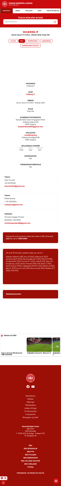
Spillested (30, 133)
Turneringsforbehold (30, 165)
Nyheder (30, 399)
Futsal (31, 467)
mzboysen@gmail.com (14, 205)
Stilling (13, 41)
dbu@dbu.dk (32, 436)
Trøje (21, 148)
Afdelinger (31, 402)
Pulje (30, 109)
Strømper (40, 148)
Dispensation (30, 156)
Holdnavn (30, 84)
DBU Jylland (30, 455)
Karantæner (46, 41)
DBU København (30, 458)
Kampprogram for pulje (30, 45)
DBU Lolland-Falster (30, 461)
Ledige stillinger (30, 408)
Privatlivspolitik (31, 411)
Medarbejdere (30, 405)
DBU (30, 445)
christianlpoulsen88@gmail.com (17, 223)
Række (31, 100)
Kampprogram (33, 41)
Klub (30, 92)
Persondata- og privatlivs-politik (30, 473)
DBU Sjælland (30, 464)
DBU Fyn (30, 452)
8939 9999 (22, 239)
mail (7, 239)
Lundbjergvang (30, 135)
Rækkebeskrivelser (13, 294)
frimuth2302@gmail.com (15, 186)
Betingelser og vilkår (30, 417)
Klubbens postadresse (30, 117)
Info (21, 41)
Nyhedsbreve (30, 396)
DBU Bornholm (30, 449)
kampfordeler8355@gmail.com (30, 127)
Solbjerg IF (30, 94)
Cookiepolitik (30, 414)
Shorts (30, 148)
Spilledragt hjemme (30, 146)
